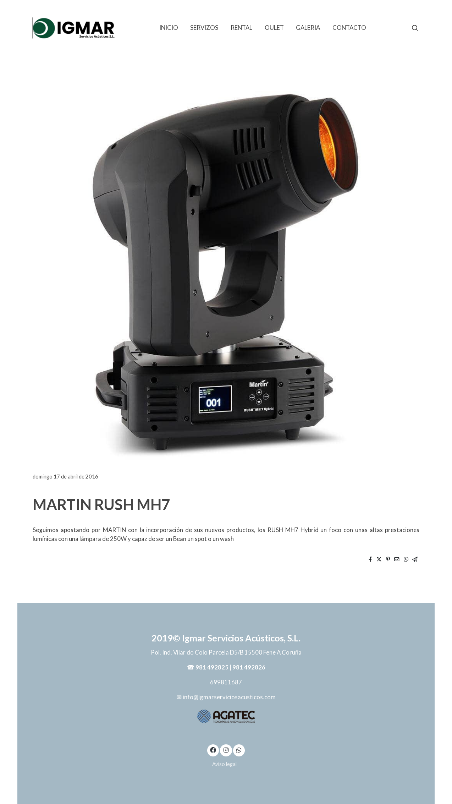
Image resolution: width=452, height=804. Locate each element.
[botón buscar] (414, 27)
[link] (73, 27)
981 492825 (211, 667)
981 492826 (248, 667)
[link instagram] (226, 749)
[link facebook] (213, 749)
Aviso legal (224, 764)
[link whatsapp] (239, 749)
